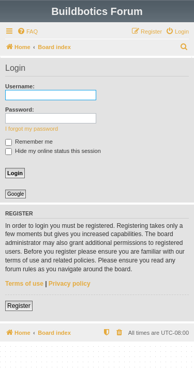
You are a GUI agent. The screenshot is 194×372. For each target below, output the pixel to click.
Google (15, 194)
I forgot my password (31, 129)
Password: (19, 109)
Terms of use (24, 283)
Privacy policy (70, 283)
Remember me (29, 141)
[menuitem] (27, 31)
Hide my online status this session (53, 151)
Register (19, 305)
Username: (20, 86)
